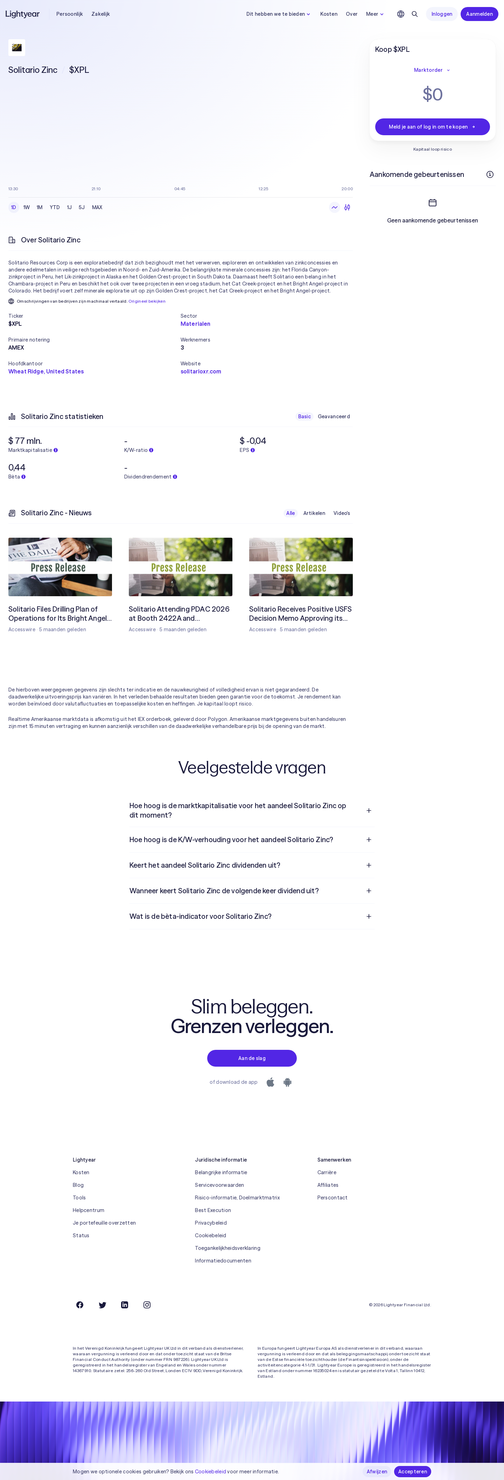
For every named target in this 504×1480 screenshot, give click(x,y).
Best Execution (213, 1210)
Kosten (328, 14)
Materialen (196, 323)
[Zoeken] (415, 14)
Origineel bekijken (146, 301)
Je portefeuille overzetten (104, 1223)
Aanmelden (479, 14)
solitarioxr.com (201, 371)
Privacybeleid (211, 1223)
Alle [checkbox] (290, 513)
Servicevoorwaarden (219, 1185)
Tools (79, 1198)
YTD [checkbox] (55, 207)
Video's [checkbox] (342, 513)
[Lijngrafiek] (334, 207)
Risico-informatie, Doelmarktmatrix (237, 1198)
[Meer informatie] (490, 174)
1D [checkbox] (13, 207)
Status (81, 1235)
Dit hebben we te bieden (279, 14)
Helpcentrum (88, 1210)
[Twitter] (102, 1305)
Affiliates (328, 1185)
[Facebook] (80, 1305)
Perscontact (332, 1198)
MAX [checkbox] (97, 207)
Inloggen (442, 14)
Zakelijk (100, 14)
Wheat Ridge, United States (46, 371)
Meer (375, 14)
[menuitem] (252, 810)
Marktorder (432, 70)
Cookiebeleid (210, 1235)
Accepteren (412, 1471)
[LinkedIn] (125, 1305)
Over (352, 14)
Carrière (326, 1172)
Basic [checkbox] (304, 416)
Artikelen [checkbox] (314, 513)
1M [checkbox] (40, 207)
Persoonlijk (69, 14)
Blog (78, 1185)
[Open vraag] (368, 810)
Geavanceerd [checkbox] (334, 416)
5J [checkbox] (82, 207)
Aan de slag (252, 1058)
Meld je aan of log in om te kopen (432, 127)
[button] (94, 315)
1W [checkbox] (26, 207)
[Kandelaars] (347, 207)
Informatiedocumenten (223, 1261)
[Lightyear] (23, 14)
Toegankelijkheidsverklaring (227, 1248)
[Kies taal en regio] (401, 14)
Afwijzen (377, 1471)
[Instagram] (147, 1305)
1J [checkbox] (69, 207)
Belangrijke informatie (221, 1172)
